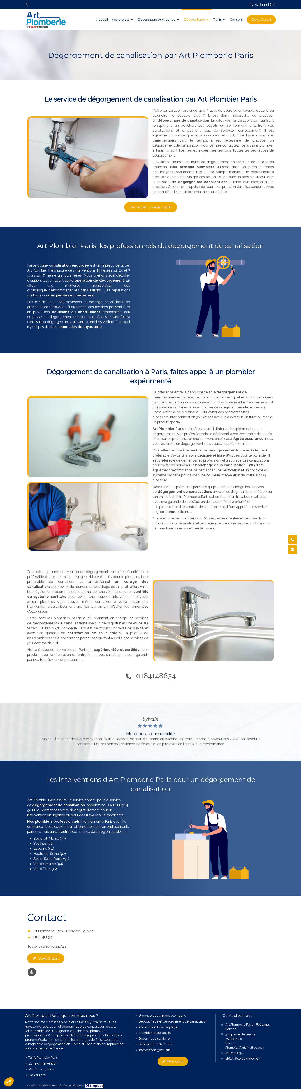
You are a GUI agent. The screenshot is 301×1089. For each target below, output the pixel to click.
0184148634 (156, 676)
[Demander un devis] (292, 549)
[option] (150, 731)
